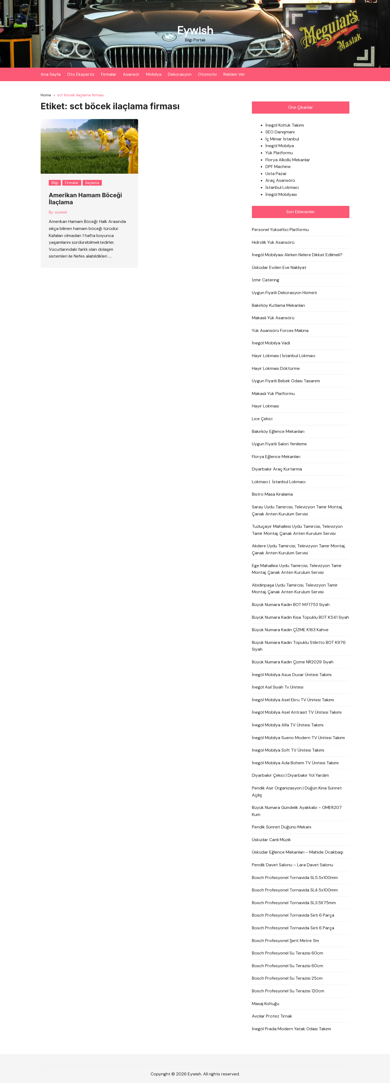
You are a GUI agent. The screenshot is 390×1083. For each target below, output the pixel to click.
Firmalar (108, 74)
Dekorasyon (179, 74)
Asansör (131, 74)
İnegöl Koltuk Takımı (284, 125)
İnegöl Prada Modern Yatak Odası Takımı (291, 1029)
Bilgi (54, 183)
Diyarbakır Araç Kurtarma (277, 469)
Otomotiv (207, 74)
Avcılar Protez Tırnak (272, 1016)
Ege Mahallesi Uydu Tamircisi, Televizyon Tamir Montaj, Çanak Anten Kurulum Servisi (297, 569)
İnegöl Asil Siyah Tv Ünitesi (277, 687)
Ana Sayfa (51, 74)
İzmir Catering (265, 280)
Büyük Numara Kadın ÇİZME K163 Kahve (290, 630)
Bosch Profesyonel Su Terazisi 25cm (287, 978)
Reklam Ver (234, 74)
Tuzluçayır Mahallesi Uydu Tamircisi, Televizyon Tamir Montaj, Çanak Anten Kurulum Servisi (297, 530)
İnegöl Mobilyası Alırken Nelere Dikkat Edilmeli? (297, 255)
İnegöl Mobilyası (281, 194)
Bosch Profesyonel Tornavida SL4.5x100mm (295, 890)
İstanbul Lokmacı (282, 187)
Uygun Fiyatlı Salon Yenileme (279, 444)
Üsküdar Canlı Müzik (271, 839)
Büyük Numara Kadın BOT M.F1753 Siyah (291, 604)
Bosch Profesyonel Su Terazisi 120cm (288, 991)
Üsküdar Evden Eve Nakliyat (279, 267)
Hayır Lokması (265, 406)
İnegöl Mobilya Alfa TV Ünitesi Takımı (287, 725)
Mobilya (153, 74)
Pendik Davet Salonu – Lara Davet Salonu (292, 865)
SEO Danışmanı (280, 132)
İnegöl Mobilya (279, 146)
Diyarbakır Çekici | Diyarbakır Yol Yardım (290, 775)
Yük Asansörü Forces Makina (280, 330)
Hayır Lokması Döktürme (276, 368)
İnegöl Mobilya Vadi (271, 343)
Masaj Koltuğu (265, 1003)
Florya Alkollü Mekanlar (287, 160)
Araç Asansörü (280, 180)
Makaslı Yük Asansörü (273, 318)
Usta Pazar (276, 173)
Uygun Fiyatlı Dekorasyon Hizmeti (284, 292)
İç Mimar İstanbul (282, 139)
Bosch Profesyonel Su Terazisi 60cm (287, 953)
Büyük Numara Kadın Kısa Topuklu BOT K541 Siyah (300, 617)
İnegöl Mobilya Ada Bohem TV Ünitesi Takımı (295, 763)
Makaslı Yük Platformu (273, 393)
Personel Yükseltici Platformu (280, 229)
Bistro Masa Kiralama (272, 494)
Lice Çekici (262, 419)
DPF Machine (278, 167)
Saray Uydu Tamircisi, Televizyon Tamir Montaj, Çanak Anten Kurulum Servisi (297, 510)
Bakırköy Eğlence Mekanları (278, 431)
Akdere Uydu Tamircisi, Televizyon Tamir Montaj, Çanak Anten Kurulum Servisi (298, 549)
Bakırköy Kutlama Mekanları (278, 305)
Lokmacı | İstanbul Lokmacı (279, 482)
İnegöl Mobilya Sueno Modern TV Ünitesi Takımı (298, 737)
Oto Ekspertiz (81, 74)
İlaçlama (92, 183)
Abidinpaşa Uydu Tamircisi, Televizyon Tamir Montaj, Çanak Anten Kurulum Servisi (295, 588)
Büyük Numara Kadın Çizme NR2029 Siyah (292, 662)
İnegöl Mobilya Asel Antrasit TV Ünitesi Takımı (297, 712)
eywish (61, 212)
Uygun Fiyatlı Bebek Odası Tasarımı (286, 381)
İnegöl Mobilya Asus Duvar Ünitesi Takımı (292, 674)
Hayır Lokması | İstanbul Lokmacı (283, 355)
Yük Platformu (279, 153)
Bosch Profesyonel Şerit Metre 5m (285, 940)
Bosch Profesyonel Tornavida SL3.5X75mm (294, 903)
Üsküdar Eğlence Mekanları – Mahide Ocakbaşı (297, 852)
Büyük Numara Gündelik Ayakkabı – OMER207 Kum (297, 811)
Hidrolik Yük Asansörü (273, 242)
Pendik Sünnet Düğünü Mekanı (281, 827)
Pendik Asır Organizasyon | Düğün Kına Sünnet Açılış (297, 791)
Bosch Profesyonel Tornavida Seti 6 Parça (293, 915)
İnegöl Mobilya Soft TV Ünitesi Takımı (288, 750)
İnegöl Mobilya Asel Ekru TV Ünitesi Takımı (293, 700)
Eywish (195, 30)
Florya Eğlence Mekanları (276, 456)
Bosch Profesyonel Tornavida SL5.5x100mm (295, 877)
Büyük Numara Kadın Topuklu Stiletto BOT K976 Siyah (299, 646)
